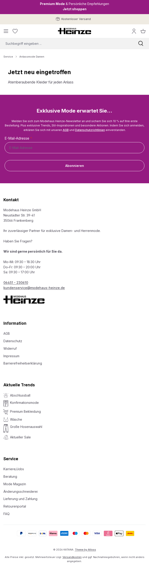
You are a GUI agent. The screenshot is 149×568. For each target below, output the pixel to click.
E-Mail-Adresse (18, 138)
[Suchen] (141, 43)
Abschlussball (20, 395)
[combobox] (66, 43)
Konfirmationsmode (24, 403)
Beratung (10, 476)
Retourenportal (14, 506)
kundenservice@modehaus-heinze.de (34, 288)
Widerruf (10, 348)
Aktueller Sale (20, 437)
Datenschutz (12, 341)
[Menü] (5, 31)
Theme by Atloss (85, 549)
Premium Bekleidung (25, 411)
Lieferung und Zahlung (20, 499)
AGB (66, 130)
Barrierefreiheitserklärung (22, 363)
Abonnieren (74, 166)
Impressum (11, 356)
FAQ (6, 514)
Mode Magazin (14, 484)
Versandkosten (72, 557)
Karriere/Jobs (13, 469)
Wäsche (16, 419)
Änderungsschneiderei (20, 491)
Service (10, 459)
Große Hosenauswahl (26, 427)
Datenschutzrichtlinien (90, 130)
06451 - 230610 (15, 282)
